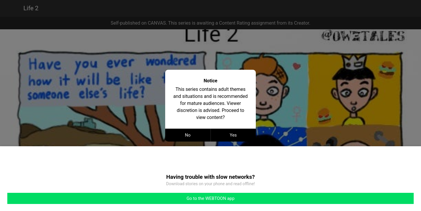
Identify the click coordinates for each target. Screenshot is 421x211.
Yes (233, 135)
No (188, 135)
